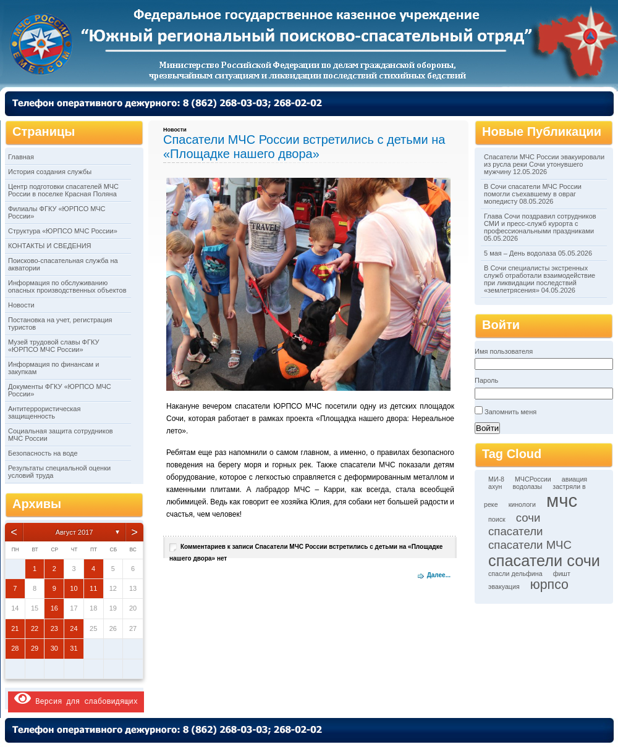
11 (93, 588)
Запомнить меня (510, 411)
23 (54, 628)
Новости (21, 305)
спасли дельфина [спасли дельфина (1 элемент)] (515, 573)
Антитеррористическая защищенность (44, 412)
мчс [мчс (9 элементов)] (561, 500)
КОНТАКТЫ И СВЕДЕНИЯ (49, 245)
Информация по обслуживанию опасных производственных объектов (67, 286)
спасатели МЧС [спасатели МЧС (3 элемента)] (530, 544)
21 (15, 628)
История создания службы (49, 171)
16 (54, 608)
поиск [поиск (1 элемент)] (497, 519)
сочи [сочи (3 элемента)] (528, 517)
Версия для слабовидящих (76, 698)
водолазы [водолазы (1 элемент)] (528, 486)
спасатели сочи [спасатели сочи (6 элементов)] (544, 560)
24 (73, 628)
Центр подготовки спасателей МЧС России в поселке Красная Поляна (63, 190)
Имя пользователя (504, 351)
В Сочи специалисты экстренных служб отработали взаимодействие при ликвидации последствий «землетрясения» (539, 279)
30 (54, 648)
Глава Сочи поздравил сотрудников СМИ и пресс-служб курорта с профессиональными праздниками (540, 223)
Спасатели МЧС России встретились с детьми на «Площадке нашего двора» (304, 147)
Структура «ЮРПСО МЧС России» (62, 231)
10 (73, 588)
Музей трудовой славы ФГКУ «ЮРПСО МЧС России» (53, 345)
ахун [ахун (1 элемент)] (495, 486)
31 (73, 648)
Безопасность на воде (43, 453)
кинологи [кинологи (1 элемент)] (522, 504)
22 (34, 628)
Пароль (486, 380)
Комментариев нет (305, 552)
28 (15, 648)
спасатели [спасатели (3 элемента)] (515, 531)
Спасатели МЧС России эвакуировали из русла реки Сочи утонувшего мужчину (544, 164)
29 (34, 648)
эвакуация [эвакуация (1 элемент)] (504, 586)
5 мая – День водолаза (520, 253)
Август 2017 (74, 532)
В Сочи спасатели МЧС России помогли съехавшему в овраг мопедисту (533, 194)
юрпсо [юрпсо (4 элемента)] (549, 584)
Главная (21, 157)
